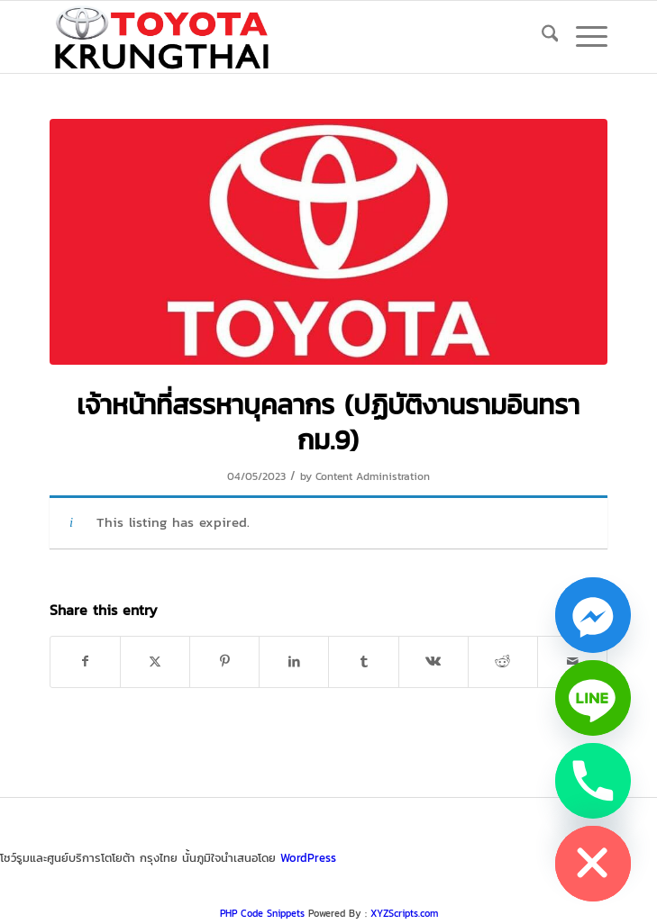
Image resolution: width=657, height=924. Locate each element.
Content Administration (372, 476)
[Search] (541, 37)
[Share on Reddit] (503, 661)
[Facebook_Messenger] (593, 615)
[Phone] (593, 781)
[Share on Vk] (433, 661)
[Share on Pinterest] (224, 661)
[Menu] (582, 37)
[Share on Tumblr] (363, 661)
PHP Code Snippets (262, 913)
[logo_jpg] (273, 37)
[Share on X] (155, 661)
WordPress (308, 857)
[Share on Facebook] (85, 661)
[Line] (593, 698)
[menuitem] (541, 37)
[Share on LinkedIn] (294, 661)
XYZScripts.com (404, 913)
